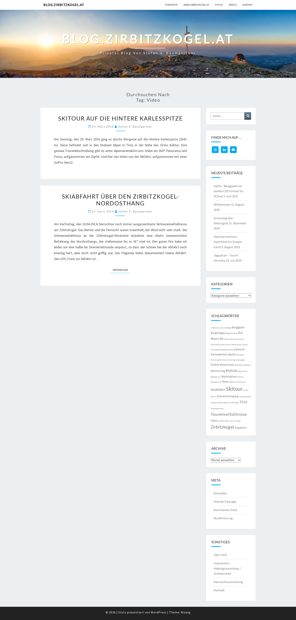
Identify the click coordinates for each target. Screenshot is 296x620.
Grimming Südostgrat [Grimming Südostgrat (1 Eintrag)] (236, 360)
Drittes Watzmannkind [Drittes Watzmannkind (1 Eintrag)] (234, 339)
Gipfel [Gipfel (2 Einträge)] (231, 354)
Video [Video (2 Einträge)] (214, 420)
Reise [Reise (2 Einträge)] (225, 381)
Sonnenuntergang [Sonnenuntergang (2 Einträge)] (227, 396)
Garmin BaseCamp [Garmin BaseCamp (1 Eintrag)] (233, 344)
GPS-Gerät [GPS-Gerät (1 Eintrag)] (240, 355)
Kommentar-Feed (225, 510)
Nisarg (185, 612)
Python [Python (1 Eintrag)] (241, 377)
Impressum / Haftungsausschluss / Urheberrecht (227, 568)
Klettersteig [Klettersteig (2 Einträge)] (218, 371)
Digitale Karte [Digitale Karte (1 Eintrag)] (231, 333)
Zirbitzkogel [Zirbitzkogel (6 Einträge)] (222, 427)
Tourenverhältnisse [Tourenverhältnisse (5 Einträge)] (229, 414)
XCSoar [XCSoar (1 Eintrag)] (238, 421)
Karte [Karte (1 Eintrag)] (241, 365)
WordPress (158, 612)
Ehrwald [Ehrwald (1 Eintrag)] (214, 344)
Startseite (171, 4)
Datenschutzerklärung (228, 582)
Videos (233, 4)
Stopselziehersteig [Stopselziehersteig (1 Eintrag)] (219, 402)
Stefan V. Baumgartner (135, 126)
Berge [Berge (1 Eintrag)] (228, 328)
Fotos (219, 4)
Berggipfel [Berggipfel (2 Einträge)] (238, 327)
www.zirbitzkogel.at (196, 4)
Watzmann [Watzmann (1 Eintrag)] (229, 421)
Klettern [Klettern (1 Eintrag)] (247, 365)
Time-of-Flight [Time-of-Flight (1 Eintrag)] (233, 402)
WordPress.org (223, 518)
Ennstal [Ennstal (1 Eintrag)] (221, 344)
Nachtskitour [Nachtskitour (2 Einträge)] (229, 376)
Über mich (220, 555)
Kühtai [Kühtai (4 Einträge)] (231, 370)
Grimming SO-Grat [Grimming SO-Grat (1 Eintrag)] (218, 360)
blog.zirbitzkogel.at (63, 4)
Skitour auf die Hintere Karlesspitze (120, 118)
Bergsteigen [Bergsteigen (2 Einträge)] (218, 333)
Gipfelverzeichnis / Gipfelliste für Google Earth (228, 242)
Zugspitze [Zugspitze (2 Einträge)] (240, 427)
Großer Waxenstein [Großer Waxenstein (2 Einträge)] (222, 364)
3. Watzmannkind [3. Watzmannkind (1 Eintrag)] (218, 328)
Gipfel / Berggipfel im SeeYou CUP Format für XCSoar (228, 191)
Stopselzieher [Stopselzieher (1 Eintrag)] (245, 396)
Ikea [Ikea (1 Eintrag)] (236, 365)
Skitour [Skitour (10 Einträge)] (234, 388)
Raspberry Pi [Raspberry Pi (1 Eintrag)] (216, 382)
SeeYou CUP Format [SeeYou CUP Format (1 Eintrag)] (237, 382)
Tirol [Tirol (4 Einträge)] (243, 401)
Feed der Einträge (225, 501)
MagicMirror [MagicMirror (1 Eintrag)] (216, 377)
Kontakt (247, 4)
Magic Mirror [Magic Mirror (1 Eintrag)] (242, 371)
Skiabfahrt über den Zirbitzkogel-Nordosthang (120, 200)
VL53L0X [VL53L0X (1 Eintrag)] (221, 421)
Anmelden (220, 493)
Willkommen (222, 204)
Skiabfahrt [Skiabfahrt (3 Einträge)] (218, 389)
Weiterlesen (121, 270)
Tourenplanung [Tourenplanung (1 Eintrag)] (217, 408)
